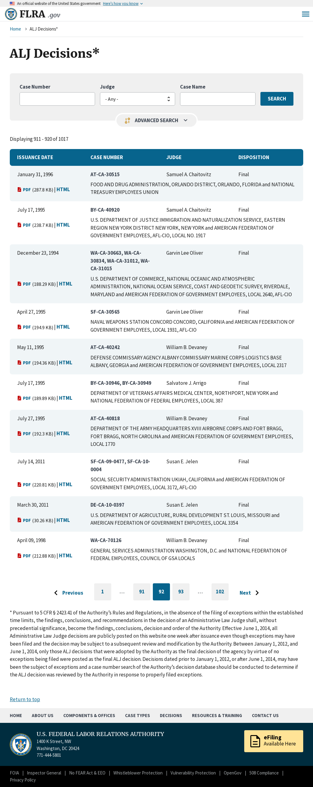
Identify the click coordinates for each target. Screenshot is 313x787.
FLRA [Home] (40, 14)
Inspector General (44, 773)
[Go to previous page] (67, 593)
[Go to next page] (251, 593)
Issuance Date (35, 157)
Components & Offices (89, 715)
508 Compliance (264, 773)
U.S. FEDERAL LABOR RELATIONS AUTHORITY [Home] (100, 734)
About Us (42, 715)
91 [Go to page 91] (144, 592)
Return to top (25, 699)
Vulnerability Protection (193, 773)
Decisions (171, 715)
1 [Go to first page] (106, 594)
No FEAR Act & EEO (87, 773)
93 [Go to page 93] (184, 592)
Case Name (192, 86)
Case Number (35, 86)
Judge (107, 86)
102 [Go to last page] (222, 594)
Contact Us (265, 715)
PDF (24, 189)
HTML (63, 189)
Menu (305, 14)
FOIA (14, 773)
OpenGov (232, 773)
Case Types (137, 715)
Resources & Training (217, 715)
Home (15, 29)
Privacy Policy (23, 780)
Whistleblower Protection (138, 773)
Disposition (253, 157)
